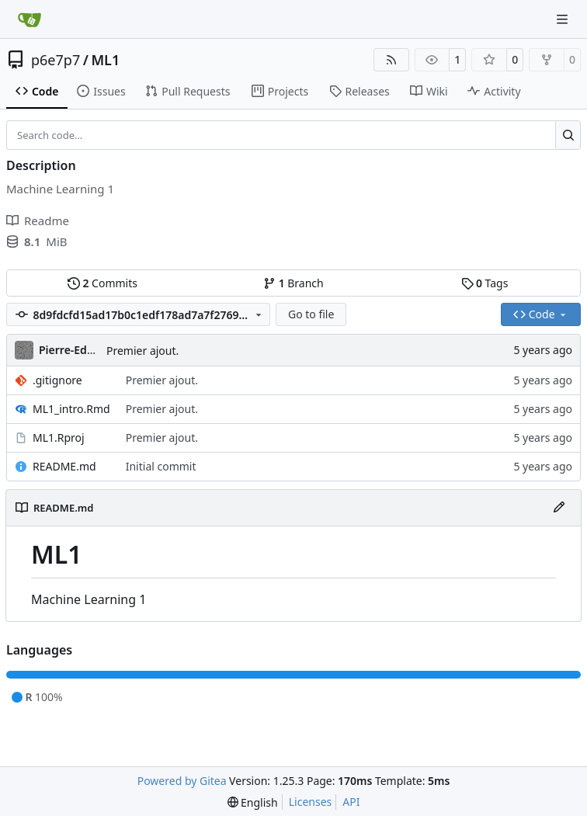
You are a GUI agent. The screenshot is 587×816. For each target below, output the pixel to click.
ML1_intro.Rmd (71, 408)
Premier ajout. (142, 350)
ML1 (105, 60)
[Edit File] (559, 508)
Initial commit (161, 466)
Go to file (311, 314)
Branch (293, 283)
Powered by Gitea (182, 780)
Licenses (310, 801)
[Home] (29, 19)
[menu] (253, 802)
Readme (37, 220)
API (350, 801)
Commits (102, 283)
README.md (64, 466)
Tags (485, 283)
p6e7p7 (55, 60)
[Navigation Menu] (563, 19)
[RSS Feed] (391, 59)
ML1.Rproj (59, 437)
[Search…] (568, 135)
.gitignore (57, 380)
